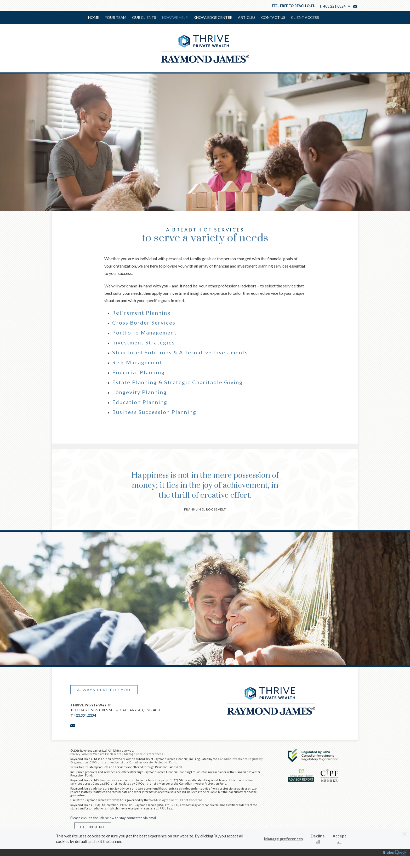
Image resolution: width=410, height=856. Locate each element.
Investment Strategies (143, 342)
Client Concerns (191, 799)
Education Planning (139, 401)
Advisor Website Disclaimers (101, 753)
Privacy (75, 753)
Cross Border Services (143, 322)
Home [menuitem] (93, 17)
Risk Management (137, 362)
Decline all (318, 839)
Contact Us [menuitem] (273, 17)
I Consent (93, 826)
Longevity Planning (139, 391)
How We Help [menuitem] (175, 17)
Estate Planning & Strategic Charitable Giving (177, 381)
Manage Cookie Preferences (143, 753)
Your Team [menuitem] (116, 17)
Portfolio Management (144, 332)
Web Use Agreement (163, 799)
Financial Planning (138, 372)
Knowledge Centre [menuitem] (212, 17)
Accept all (339, 839)
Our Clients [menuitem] (144, 17)
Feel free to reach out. (293, 6)
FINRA (122, 804)
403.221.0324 (334, 6)
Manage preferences (283, 838)
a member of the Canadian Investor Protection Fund (141, 761)
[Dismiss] (404, 834)
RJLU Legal (167, 807)
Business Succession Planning (154, 411)
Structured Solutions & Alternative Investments (180, 352)
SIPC (131, 804)
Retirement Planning (141, 312)
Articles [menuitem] (246, 17)
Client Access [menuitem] (305, 17)
